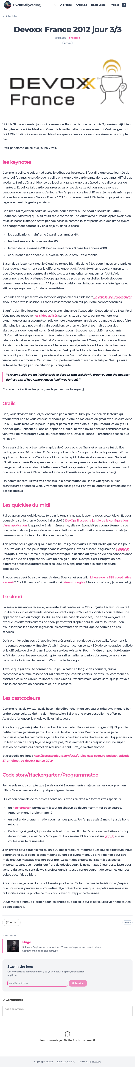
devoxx (67, 43)
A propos (66, 4)
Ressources (98, 4)
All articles (9, 16)
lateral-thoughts (74, 582)
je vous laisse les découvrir (113, 297)
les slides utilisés (46, 315)
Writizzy (96, 1061)
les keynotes (16, 162)
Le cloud (12, 597)
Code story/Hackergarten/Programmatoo (50, 775)
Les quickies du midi (26, 505)
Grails (8, 403)
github (109, 836)
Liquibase (122, 549)
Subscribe (78, 983)
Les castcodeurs (21, 698)
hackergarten (22, 807)
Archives (81, 4)
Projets (114, 4)
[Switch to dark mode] (129, 5)
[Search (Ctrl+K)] (55, 5)
